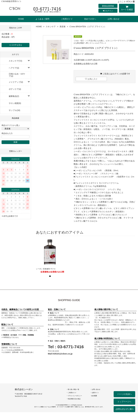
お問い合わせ (113, 19)
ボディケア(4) (15, 89)
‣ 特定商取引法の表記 (74, 399)
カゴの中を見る (15, 45)
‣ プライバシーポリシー (74, 396)
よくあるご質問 (42, 19)
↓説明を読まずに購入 (124, 409)
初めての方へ (90, 19)
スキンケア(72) (15, 61)
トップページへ (124, 401)
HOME (21, 19)
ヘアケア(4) (14, 68)
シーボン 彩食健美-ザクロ (45, 269)
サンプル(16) (14, 110)
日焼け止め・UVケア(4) (17, 75)
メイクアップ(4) (16, 82)
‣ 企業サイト (95, 392)
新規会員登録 (108, 6)
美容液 (62, 26)
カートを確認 (127, 8)
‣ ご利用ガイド (71, 392)
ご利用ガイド (67, 19)
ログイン (108, 11)
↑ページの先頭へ (124, 394)
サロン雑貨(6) (15, 103)
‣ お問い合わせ (95, 389)
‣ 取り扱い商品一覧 (73, 389)
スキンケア (51, 26)
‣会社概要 (94, 396)
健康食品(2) (14, 96)
